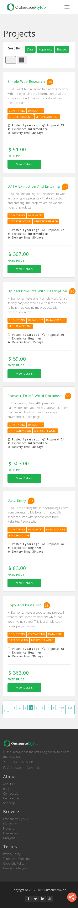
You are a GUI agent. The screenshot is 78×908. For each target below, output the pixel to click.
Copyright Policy (13, 863)
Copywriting (36, 634)
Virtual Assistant (47, 117)
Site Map (9, 803)
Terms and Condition (17, 859)
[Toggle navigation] (67, 7)
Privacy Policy (11, 854)
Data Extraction (20, 221)
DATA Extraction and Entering (33, 186)
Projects (8, 828)
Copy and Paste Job (24, 605)
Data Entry (35, 111)
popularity (45, 49)
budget (62, 49)
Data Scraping (55, 320)
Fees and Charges (15, 868)
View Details (24, 164)
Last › (70, 709)
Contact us (10, 793)
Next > (61, 709)
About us (9, 784)
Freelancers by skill (15, 819)
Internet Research (20, 117)
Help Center (11, 798)
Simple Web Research (26, 82)
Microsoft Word (45, 431)
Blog (6, 789)
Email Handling (19, 535)
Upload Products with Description (37, 291)
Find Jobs (9, 838)
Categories (10, 824)
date (30, 49)
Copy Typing (17, 111)
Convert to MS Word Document (35, 396)
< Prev (6, 709)
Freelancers (11, 833)
